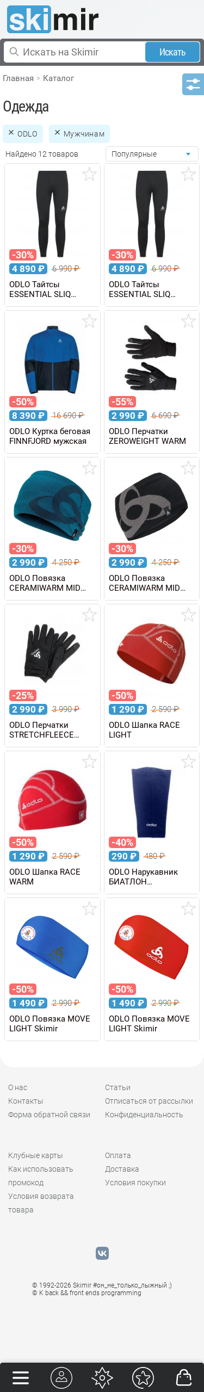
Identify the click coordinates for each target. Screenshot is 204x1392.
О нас (17, 1087)
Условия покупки (135, 1182)
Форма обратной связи (49, 1114)
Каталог (58, 78)
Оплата (118, 1155)
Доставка (122, 1169)
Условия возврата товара (41, 1203)
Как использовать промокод (40, 1176)
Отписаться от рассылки (149, 1101)
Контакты (26, 1101)
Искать (172, 52)
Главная (18, 78)
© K (86, 1293)
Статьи (118, 1087)
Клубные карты (35, 1155)
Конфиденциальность (144, 1114)
